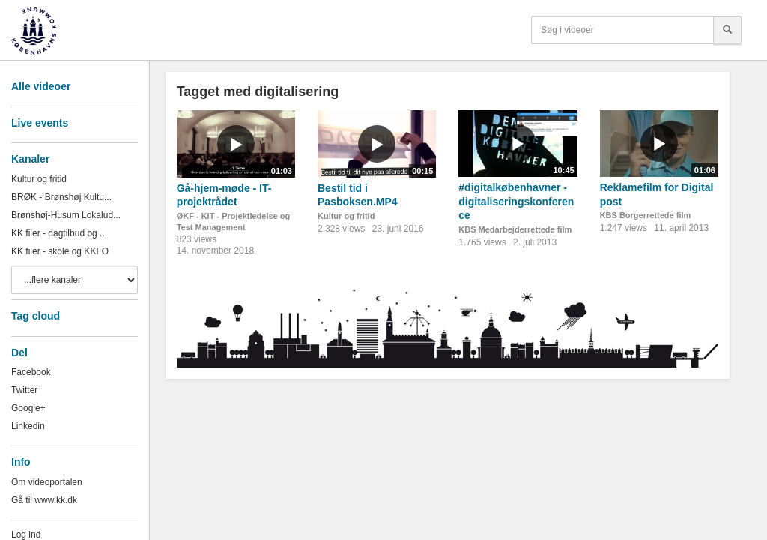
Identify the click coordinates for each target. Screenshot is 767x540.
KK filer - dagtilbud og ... (59, 233)
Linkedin (28, 426)
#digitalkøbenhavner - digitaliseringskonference (516, 201)
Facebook (31, 372)
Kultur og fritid (39, 179)
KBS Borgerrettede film (645, 215)
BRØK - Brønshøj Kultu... (61, 197)
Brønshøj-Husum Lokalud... (66, 215)
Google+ (28, 408)
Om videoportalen (46, 482)
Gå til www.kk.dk (44, 500)
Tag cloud (35, 316)
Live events (39, 123)
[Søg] (727, 30)
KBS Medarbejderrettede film (515, 229)
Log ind (25, 535)
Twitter (24, 390)
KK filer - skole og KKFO (60, 251)
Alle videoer (40, 86)
